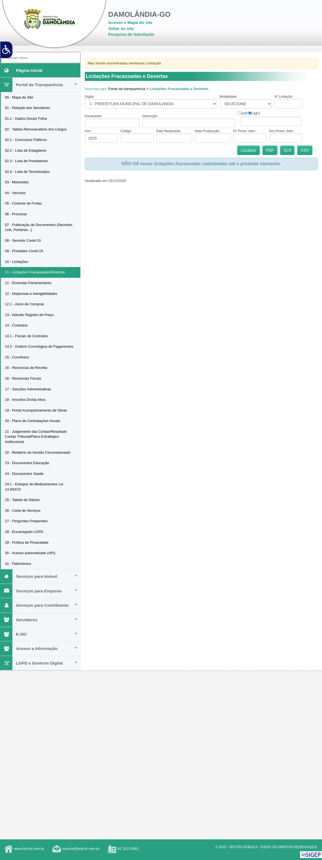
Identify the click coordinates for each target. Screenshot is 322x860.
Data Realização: (168, 131)
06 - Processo (16, 214)
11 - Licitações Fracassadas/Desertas (35, 272)
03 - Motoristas (17, 182)
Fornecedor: (94, 116)
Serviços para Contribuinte (39, 605)
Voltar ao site (121, 28)
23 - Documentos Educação (27, 463)
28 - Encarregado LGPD (24, 532)
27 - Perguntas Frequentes (26, 521)
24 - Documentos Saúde (24, 474)
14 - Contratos (16, 325)
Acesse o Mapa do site (130, 22)
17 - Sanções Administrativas (28, 389)
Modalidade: (229, 97)
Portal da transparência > (128, 89)
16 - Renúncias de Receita (26, 368)
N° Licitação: (284, 97)
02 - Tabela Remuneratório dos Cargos (36, 129)
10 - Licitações (16, 262)
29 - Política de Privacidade (26, 542)
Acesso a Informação (39, 648)
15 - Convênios (17, 357)
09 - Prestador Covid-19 (24, 251)
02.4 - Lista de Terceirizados (27, 172)
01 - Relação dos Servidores (27, 108)
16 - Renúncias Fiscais (23, 378)
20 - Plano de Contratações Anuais (32, 421)
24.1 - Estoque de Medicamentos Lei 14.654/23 (34, 486)
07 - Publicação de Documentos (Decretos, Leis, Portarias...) (39, 227)
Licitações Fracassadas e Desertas (178, 89)
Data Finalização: (207, 131)
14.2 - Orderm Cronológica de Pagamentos (39, 346)
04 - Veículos (15, 193)
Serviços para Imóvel (39, 576)
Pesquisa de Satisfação (131, 34)
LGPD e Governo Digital (39, 663)
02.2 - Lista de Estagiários (25, 150)
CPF (244, 114)
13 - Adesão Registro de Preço (29, 315)
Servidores (39, 620)
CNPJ (256, 114)
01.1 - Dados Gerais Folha (26, 118)
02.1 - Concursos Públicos (26, 140)
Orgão (89, 97)
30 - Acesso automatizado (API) (30, 553)
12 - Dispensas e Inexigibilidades (31, 294)
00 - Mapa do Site (19, 97)
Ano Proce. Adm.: (282, 131)
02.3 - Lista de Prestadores (26, 161)
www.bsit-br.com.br (29, 849)
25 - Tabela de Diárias (22, 500)
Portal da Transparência (39, 85)
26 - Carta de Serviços (22, 510)
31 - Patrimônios (18, 564)
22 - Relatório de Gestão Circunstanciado (37, 452)
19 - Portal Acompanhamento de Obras (36, 410)
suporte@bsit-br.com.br (80, 849)
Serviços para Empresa (39, 591)
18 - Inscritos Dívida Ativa (25, 400)
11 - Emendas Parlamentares (28, 283)
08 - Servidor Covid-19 (23, 240)
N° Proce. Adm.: (245, 131)
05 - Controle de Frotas (23, 203)
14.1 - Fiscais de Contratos (26, 336)
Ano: (88, 131)
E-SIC (39, 634)
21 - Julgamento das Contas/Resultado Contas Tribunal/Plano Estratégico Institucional (36, 436)
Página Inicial (21, 70)
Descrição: (150, 116)
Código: (126, 131)
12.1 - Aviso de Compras (24, 304)
